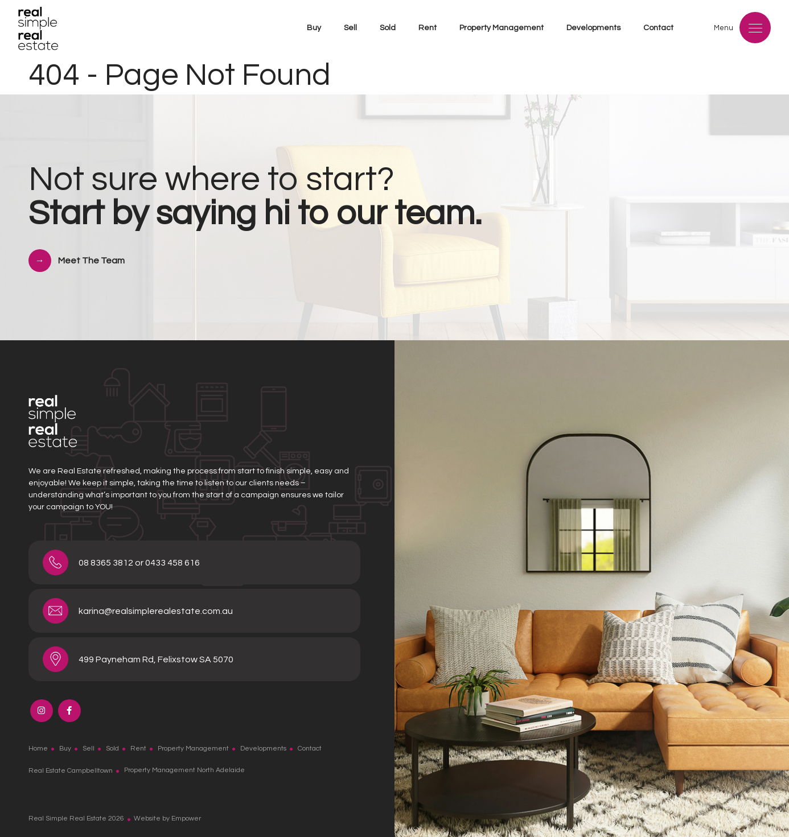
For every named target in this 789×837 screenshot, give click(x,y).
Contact (658, 28)
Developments (593, 28)
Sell (350, 28)
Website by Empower (167, 818)
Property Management (501, 28)
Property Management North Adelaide (184, 770)
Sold (388, 28)
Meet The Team (91, 260)
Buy (314, 28)
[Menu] (755, 27)
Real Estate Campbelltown (70, 770)
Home (38, 748)
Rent (427, 28)
